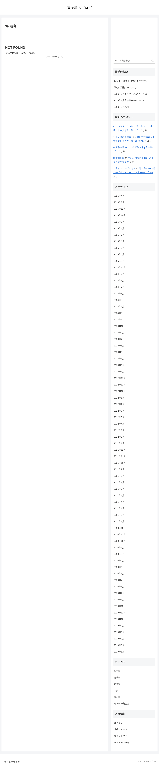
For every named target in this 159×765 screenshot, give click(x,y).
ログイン (118, 723)
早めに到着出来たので (125, 87)
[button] (152, 60)
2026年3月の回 (121, 107)
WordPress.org (121, 742)
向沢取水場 (118, 158)
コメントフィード (123, 736)
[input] (134, 61)
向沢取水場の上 (121, 147)
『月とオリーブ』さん (124, 168)
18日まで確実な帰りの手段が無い (131, 81)
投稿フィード (120, 729)
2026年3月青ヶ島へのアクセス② (130, 94)
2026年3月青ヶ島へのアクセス (129, 100)
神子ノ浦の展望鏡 (122, 137)
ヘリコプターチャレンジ (125, 126)
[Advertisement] (55, 36)
